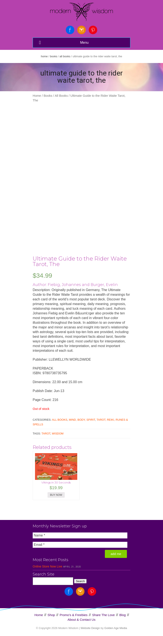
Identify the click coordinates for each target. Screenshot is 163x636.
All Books (65, 56)
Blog (122, 615)
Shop (51, 615)
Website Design (90, 628)
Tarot (45, 433)
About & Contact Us (81, 619)
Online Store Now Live (47, 566)
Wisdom (57, 433)
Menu (63, 42)
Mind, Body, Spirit (82, 419)
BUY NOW (56, 494)
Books (53, 56)
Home (44, 56)
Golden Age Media (115, 628)
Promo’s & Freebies (73, 615)
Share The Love (103, 615)
